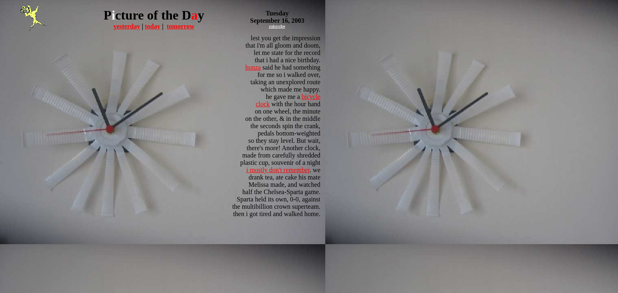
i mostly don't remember (277, 169)
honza (253, 67)
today (152, 26)
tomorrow (180, 26)
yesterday (126, 26)
